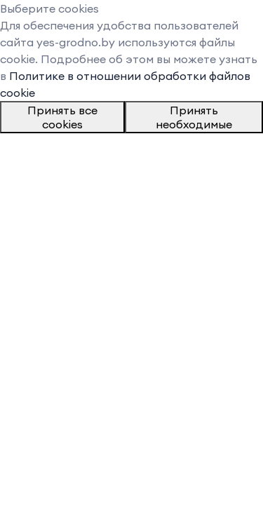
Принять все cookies (62, 117)
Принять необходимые (194, 117)
